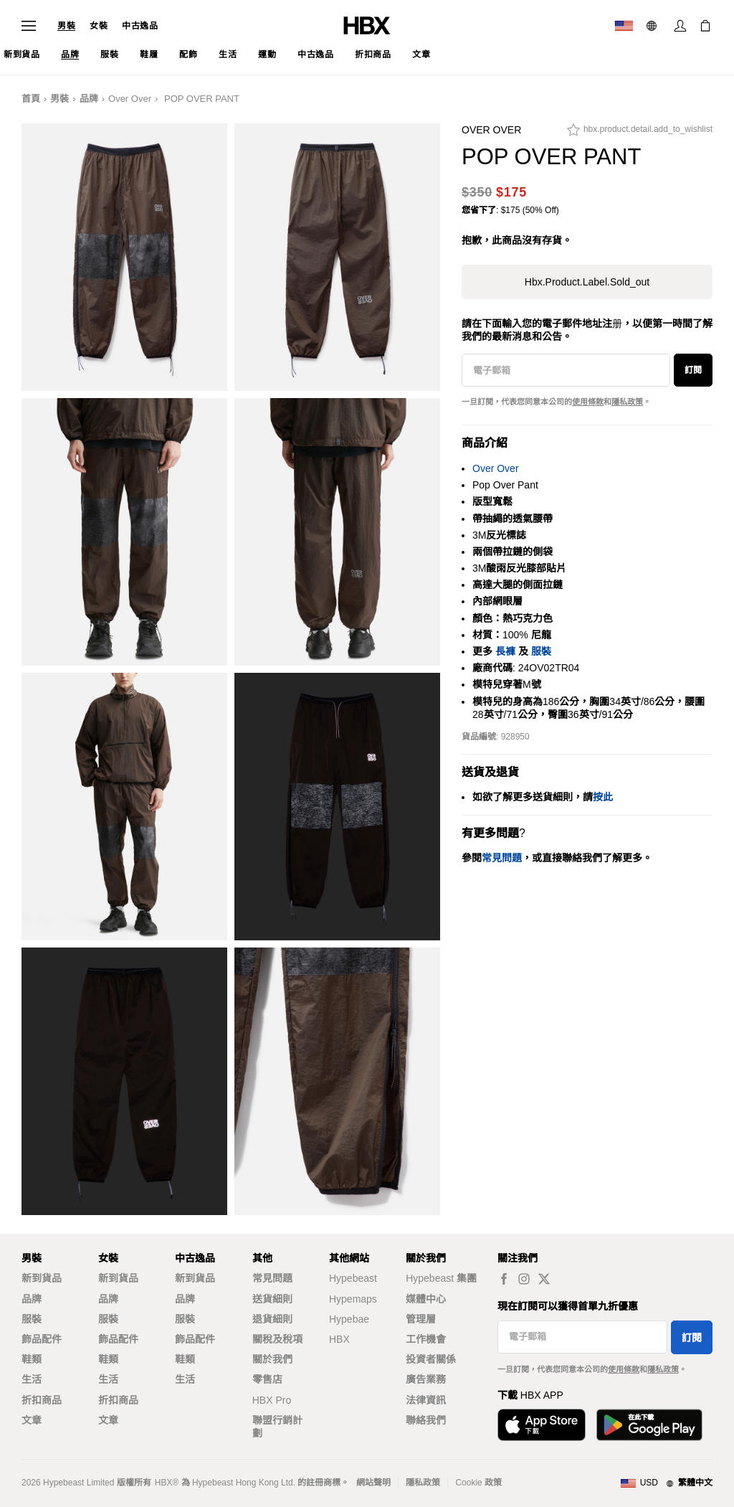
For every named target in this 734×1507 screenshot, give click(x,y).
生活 (32, 1379)
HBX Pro (271, 1400)
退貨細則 (272, 1319)
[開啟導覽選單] (29, 26)
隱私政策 (627, 401)
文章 (32, 1420)
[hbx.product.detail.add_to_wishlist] (639, 133)
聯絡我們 (426, 1420)
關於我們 (272, 1359)
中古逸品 (140, 26)
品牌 (89, 98)
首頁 (31, 98)
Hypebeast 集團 (441, 1278)
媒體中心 (426, 1299)
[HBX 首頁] (367, 24)
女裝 (99, 26)
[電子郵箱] (566, 370)
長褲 (505, 651)
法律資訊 (426, 1400)
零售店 (267, 1379)
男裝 (66, 26)
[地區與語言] (666, 1483)
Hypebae (349, 1319)
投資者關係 (431, 1359)
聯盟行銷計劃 (277, 1426)
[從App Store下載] (541, 1425)
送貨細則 (272, 1299)
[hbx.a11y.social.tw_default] (544, 1278)
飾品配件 (42, 1339)
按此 (603, 797)
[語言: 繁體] (653, 26)
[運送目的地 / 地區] (624, 26)
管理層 (421, 1319)
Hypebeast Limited (78, 1483)
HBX (339, 1339)
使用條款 (588, 401)
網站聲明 (373, 1483)
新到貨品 (42, 1278)
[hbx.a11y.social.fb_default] (503, 1278)
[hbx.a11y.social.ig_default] (524, 1278)
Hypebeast (353, 1278)
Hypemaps (353, 1299)
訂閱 (693, 370)
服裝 (541, 651)
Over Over (129, 98)
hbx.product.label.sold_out (587, 282)
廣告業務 (426, 1379)
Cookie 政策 (478, 1483)
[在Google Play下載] (649, 1425)
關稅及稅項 (277, 1339)
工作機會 (426, 1339)
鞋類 (32, 1359)
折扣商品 (42, 1400)
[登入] (680, 26)
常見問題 (272, 1278)
